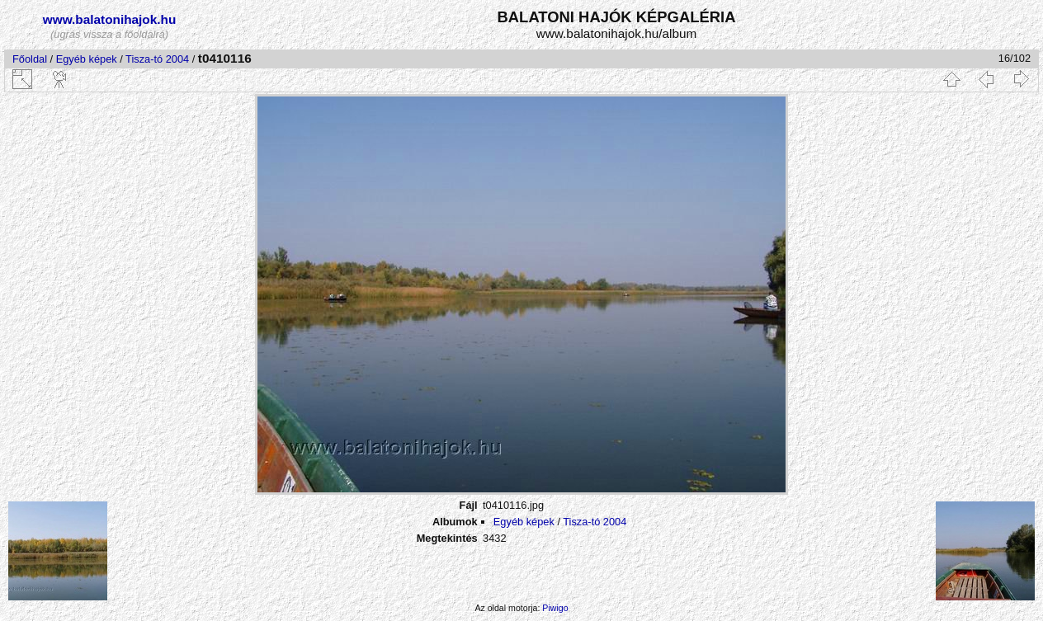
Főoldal (29, 59)
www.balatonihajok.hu (110, 19)
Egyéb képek (86, 59)
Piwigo (555, 608)
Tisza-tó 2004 (157, 59)
